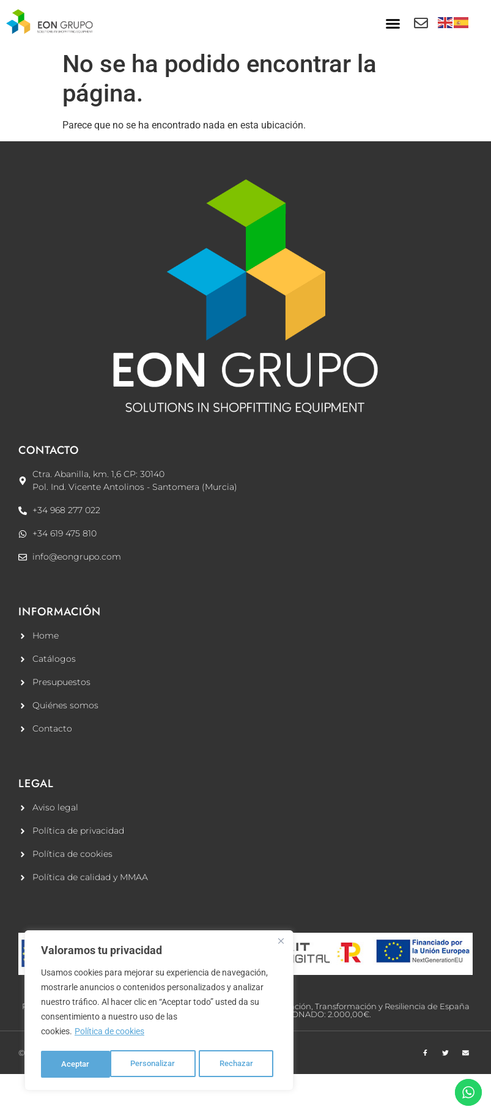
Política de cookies (109, 1034)
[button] (392, 23)
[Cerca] (280, 943)
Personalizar (84, 1064)
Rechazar (168, 1064)
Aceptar (243, 1064)
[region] (158, 1012)
